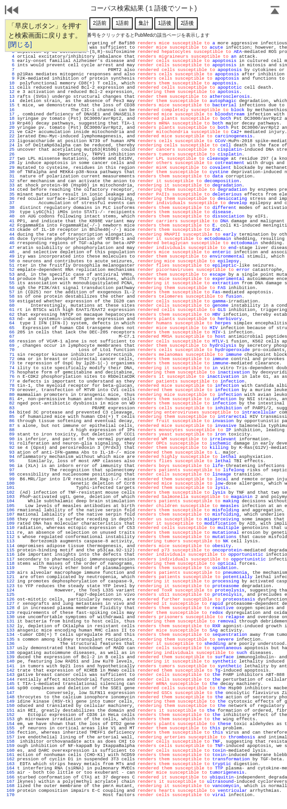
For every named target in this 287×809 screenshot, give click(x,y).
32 (10, 181)
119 (10, 567)
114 (10, 546)
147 (10, 692)
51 (10, 265)
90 (10, 439)
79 (10, 390)
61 (10, 309)
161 (10, 754)
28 (10, 163)
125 (10, 594)
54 (10, 278)
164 (10, 768)
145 (10, 683)
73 (10, 363)
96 (10, 465)
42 (10, 225)
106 (10, 510)
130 (10, 617)
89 (10, 434)
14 (10, 101)
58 (10, 296)
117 (10, 559)
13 (10, 96)
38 (10, 207)
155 (10, 728)
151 (10, 710)
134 (10, 634)
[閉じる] (20, 44)
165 (10, 772)
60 (10, 305)
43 (10, 229)
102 (10, 492)
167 (10, 781)
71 (10, 354)
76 (10, 376)
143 (10, 674)
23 (10, 141)
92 (10, 447)
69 (10, 345)
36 (10, 198)
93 (10, 452)
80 (10, 394)
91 (10, 443)
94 (10, 456)
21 (10, 132)
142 (10, 670)
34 (10, 189)
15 (10, 105)
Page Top (275, 11)
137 (10, 648)
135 (10, 639)
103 (10, 496)
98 (10, 474)
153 (10, 719)
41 (10, 221)
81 (10, 399)
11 (10, 87)
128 (10, 608)
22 (10, 136)
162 (10, 759)
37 (10, 203)
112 (10, 536)
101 (10, 487)
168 (10, 785)
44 (10, 234)
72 (10, 359)
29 (10, 167)
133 (10, 630)
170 (10, 795)
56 (10, 287)
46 (10, 243)
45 (10, 238)
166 (10, 777)
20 (10, 127)
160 (10, 750)
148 (10, 697)
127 (10, 603)
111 (10, 532)
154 (10, 723)
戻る (11, 11)
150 (10, 705)
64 (10, 323)
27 (10, 158)
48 (10, 252)
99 (10, 479)
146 (10, 688)
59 (10, 301)
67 (10, 336)
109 (10, 523)
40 (10, 216)
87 (10, 425)
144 (10, 679)
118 (10, 563)
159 (10, 745)
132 (10, 626)
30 (10, 172)
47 (10, 247)
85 (10, 416)
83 (10, 408)
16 (10, 110)
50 (10, 261)
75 (10, 372)
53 (10, 274)
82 (10, 403)
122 (10, 581)
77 (10, 381)
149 (10, 701)
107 (10, 514)
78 (10, 385)
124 (10, 590)
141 (10, 666)
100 (10, 483)
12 (10, 91)
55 (10, 283)
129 (10, 612)
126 (10, 599)
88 (10, 430)
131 (10, 621)
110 (10, 527)
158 (10, 741)
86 (10, 421)
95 (10, 461)
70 (10, 350)
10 (10, 83)
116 (10, 554)
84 (10, 412)
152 (10, 714)
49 (10, 256)
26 (10, 154)
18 (10, 118)
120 (10, 572)
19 (10, 123)
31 (10, 176)
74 (10, 368)
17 (10, 114)
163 (10, 764)
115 (10, 550)
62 (10, 314)
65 (10, 328)
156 (10, 732)
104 (10, 501)
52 (10, 269)
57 (10, 292)
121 (10, 577)
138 (10, 652)
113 (10, 541)
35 (10, 194)
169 (10, 790)
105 (10, 505)
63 (10, 319)
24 (10, 145)
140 (10, 661)
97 (10, 470)
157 (10, 737)
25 (10, 149)
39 (10, 212)
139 (10, 657)
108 (10, 519)
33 (10, 185)
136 (10, 643)
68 (10, 341)
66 (10, 332)
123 (10, 586)
